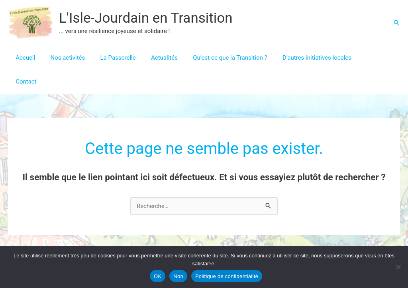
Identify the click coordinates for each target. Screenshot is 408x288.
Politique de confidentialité (226, 276)
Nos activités (62, 57)
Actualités (152, 57)
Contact (355, 57)
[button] (396, 22)
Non (178, 276)
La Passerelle (110, 57)
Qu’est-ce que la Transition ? (215, 57)
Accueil (23, 57)
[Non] (398, 267)
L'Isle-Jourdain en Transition (146, 18)
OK (157, 276)
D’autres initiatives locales (298, 57)
